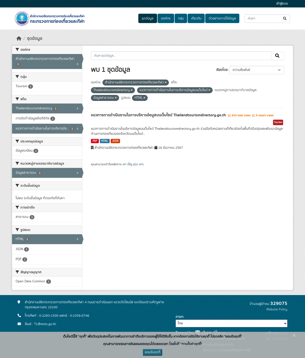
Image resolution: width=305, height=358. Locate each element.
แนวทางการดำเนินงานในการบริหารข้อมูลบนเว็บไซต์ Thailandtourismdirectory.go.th (159, 115)
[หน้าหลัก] (19, 39)
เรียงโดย (222, 70)
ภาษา (179, 317)
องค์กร (166, 18)
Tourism (278, 122)
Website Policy (276, 309)
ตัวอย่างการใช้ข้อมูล (222, 18)
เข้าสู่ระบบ (282, 3)
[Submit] (285, 18)
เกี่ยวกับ (196, 18)
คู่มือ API (138, 164)
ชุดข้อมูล (147, 18)
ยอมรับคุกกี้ (152, 352)
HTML (104, 141)
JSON (115, 141)
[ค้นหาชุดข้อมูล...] (267, 18)
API (124, 164)
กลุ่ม (181, 18)
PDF (95, 141)
